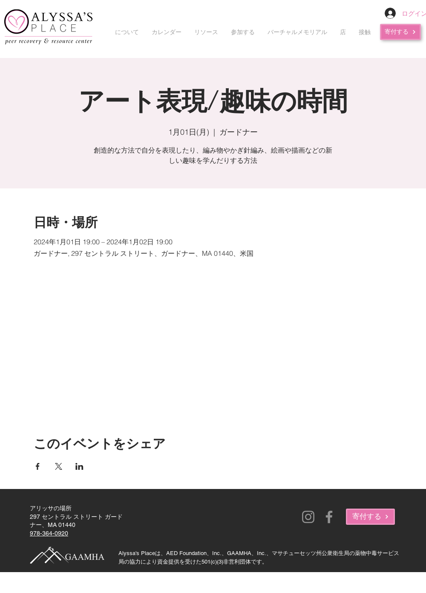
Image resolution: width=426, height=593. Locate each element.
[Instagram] (308, 517)
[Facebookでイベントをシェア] (38, 466)
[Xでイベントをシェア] (59, 466)
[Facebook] (329, 517)
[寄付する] (400, 32)
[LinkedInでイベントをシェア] (79, 466)
